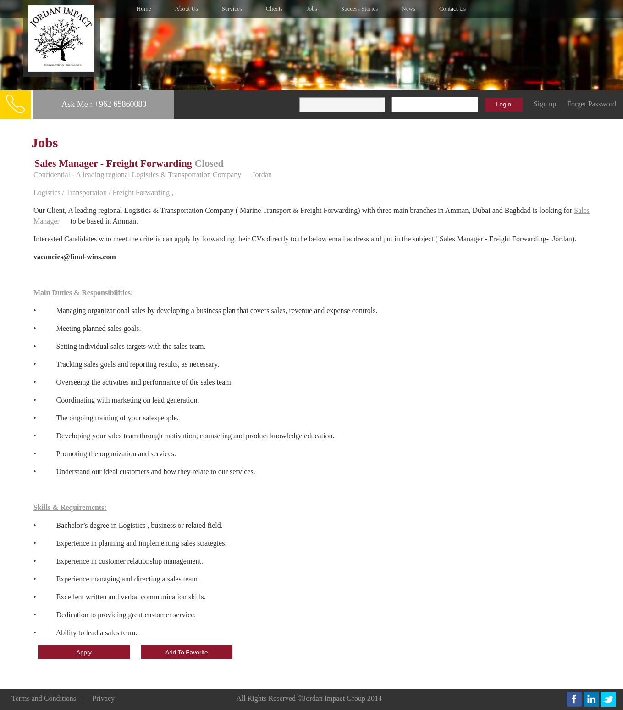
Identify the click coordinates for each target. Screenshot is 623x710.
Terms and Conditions (43, 698)
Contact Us (452, 8)
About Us (186, 8)
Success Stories (359, 8)
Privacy (103, 698)
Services (232, 8)
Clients (274, 8)
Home (144, 8)
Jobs (312, 8)
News (408, 8)
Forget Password (591, 104)
